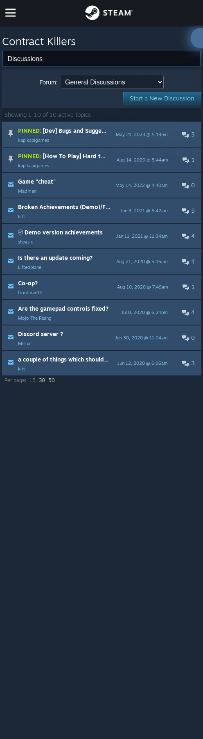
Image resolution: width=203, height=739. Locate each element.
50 (51, 380)
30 (42, 380)
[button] (101, 134)
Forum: (49, 82)
